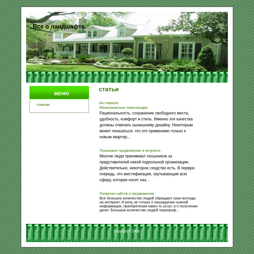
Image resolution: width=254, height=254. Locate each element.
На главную (108, 103)
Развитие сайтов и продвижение (127, 193)
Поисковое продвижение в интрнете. (130, 150)
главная (43, 104)
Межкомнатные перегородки (124, 107)
